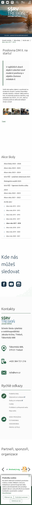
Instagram (12, 2)
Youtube (7, 2)
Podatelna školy (14, 393)
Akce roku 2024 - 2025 (12, 168)
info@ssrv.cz (14, 372)
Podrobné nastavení (21, 497)
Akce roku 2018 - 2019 (13, 227)
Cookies (11, 404)
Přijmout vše (8, 497)
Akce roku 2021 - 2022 (12, 197)
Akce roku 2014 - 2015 (13, 210)
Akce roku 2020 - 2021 (13, 236)
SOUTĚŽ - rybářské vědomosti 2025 (17, 177)
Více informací (6, 493)
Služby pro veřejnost (15, 400)
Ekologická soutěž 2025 (12, 181)
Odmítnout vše (16, 501)
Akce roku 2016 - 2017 (13, 219)
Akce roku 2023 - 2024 (12, 172)
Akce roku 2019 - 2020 (13, 232)
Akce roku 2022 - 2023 (12, 193)
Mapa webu (12, 411)
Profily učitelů (14, 427)
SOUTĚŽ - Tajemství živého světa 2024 (16, 186)
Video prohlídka (15, 417)
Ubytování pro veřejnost (16, 397)
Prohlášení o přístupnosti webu (18, 407)
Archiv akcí (26, 40)
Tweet (4, 121)
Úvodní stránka (6, 40)
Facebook (2, 2)
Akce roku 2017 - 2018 (9, 42)
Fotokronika (14, 420)
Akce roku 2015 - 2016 (13, 214)
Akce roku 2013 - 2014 (13, 206)
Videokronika (14, 424)
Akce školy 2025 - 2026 (12, 164)
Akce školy (17, 40)
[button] (4, 469)
